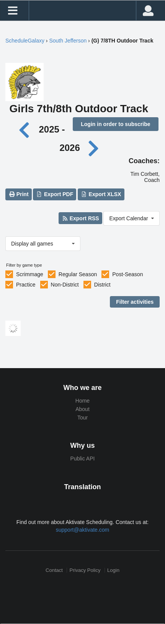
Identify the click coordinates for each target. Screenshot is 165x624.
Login (113, 570)
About (82, 409)
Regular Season (78, 274)
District (102, 285)
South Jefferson (68, 41)
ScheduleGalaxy (24, 41)
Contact (54, 570)
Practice (26, 285)
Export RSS (80, 218)
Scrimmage (29, 274)
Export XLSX (101, 194)
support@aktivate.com (82, 530)
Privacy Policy (85, 570)
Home (82, 401)
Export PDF (55, 194)
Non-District (65, 285)
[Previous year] (26, 129)
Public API (82, 458)
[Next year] (93, 147)
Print (18, 194)
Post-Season (127, 274)
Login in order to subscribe (115, 124)
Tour (82, 417)
